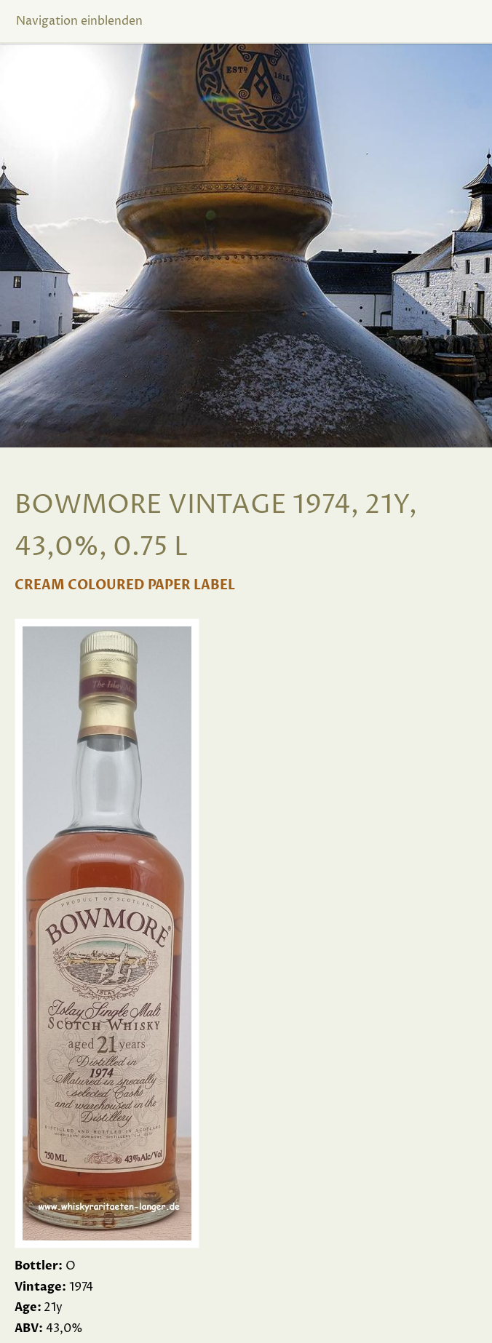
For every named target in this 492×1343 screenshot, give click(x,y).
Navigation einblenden (79, 21)
